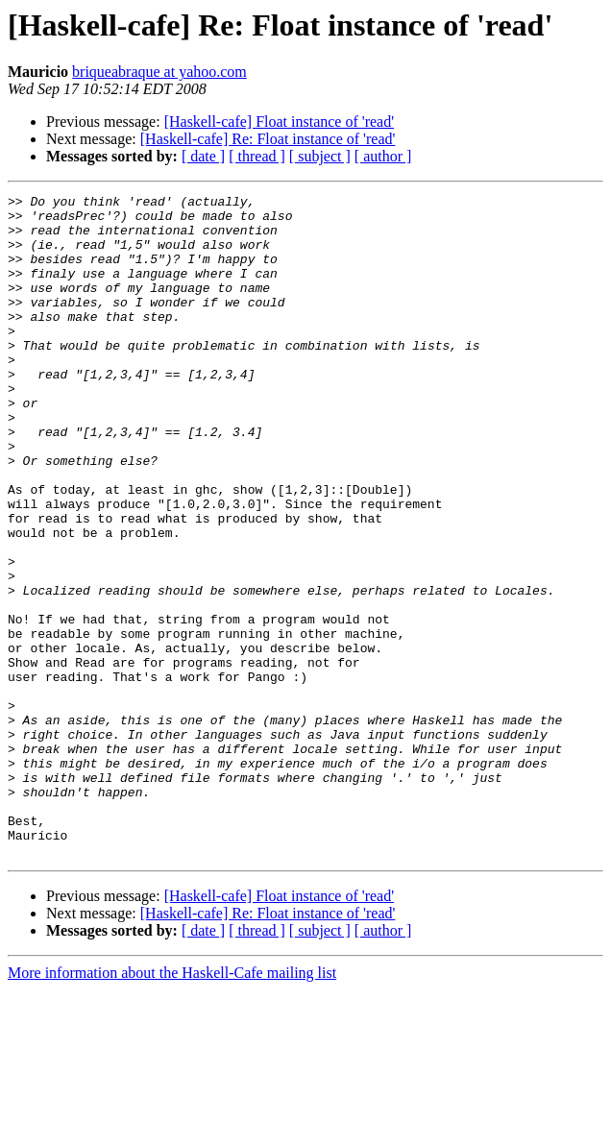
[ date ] (203, 156)
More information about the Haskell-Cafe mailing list (172, 1105)
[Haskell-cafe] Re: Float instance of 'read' (268, 139)
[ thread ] (257, 156)
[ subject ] (320, 156)
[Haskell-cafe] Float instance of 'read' (279, 121)
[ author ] (383, 156)
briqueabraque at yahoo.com (159, 71)
